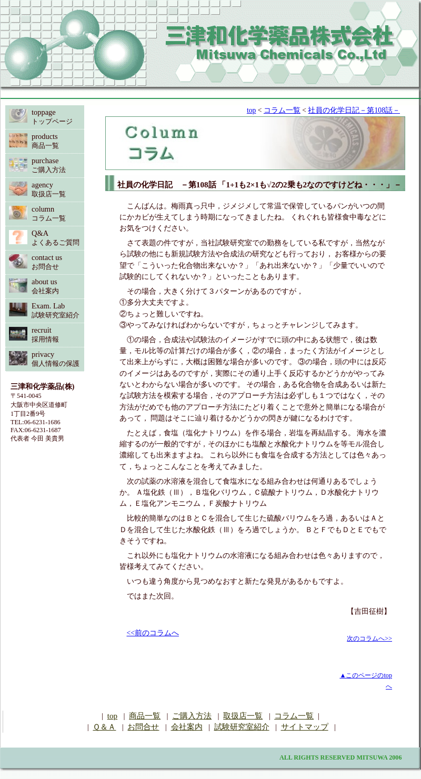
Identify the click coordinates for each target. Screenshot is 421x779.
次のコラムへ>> (369, 638)
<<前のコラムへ (153, 633)
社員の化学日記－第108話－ (354, 110)
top (251, 110)
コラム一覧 (282, 110)
